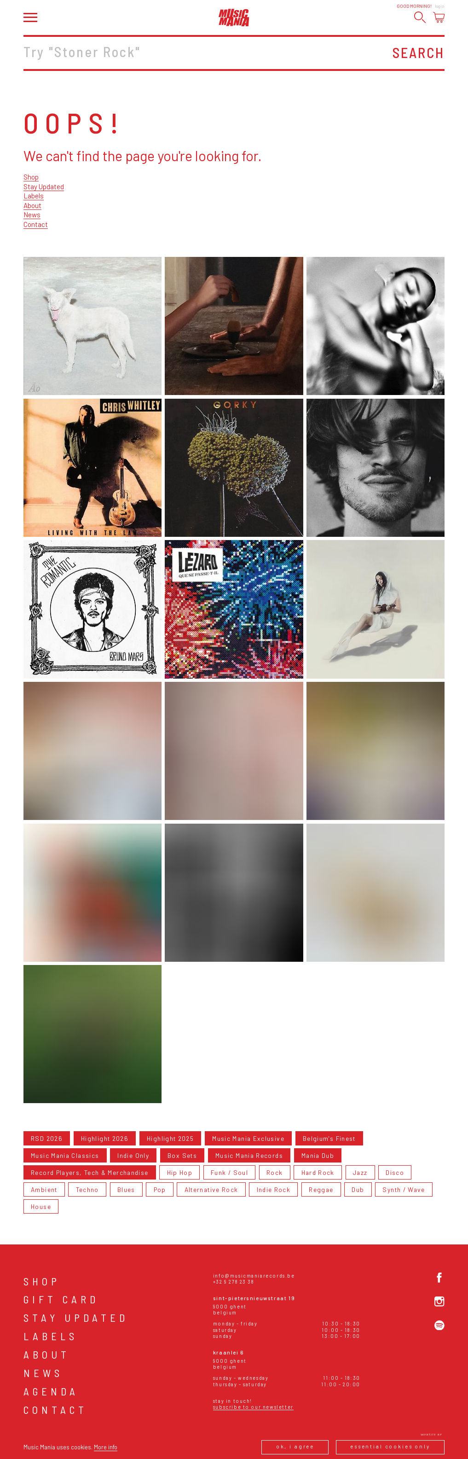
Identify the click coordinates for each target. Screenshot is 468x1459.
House (41, 1206)
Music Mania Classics (65, 1155)
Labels (33, 196)
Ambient (44, 1189)
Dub (358, 1189)
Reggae (321, 1189)
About (32, 205)
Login (440, 6)
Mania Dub (317, 1155)
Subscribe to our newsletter (253, 1407)
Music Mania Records (249, 1155)
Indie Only (133, 1155)
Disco (395, 1172)
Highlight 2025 (170, 1138)
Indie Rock (274, 1189)
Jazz (360, 1172)
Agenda (51, 1391)
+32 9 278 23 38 (233, 1282)
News (31, 214)
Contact (35, 224)
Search (419, 52)
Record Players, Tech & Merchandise (90, 1172)
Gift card (61, 1299)
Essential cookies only (390, 1446)
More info (105, 1447)
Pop (160, 1189)
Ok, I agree (295, 1446)
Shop (31, 177)
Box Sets (182, 1155)
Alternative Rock (211, 1189)
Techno (87, 1189)
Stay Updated (43, 186)
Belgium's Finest (329, 1138)
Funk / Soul (229, 1172)
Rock (274, 1172)
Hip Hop (180, 1172)
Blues (126, 1189)
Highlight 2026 (104, 1138)
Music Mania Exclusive (248, 1138)
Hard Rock (318, 1172)
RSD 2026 (47, 1138)
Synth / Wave (403, 1189)
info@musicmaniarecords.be (254, 1276)
